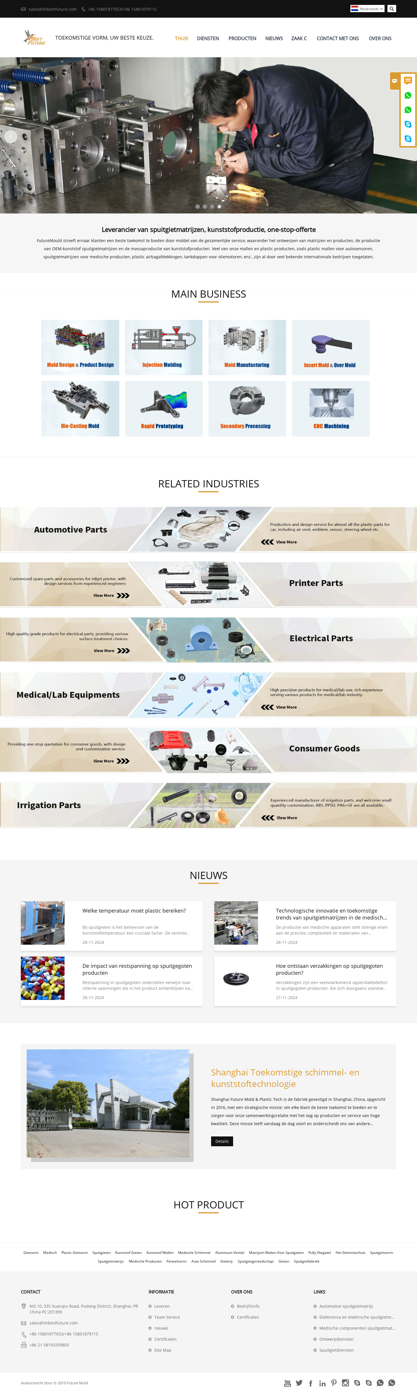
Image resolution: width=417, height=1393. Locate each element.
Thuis (181, 38)
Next (406, 136)
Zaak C (299, 38)
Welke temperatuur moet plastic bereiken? (134, 910)
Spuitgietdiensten (336, 1350)
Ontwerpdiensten (336, 1339)
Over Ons (380, 38)
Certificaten (165, 1339)
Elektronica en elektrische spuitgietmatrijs (360, 1317)
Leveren (162, 1306)
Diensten (208, 38)
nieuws (161, 1328)
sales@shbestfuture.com (53, 9)
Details (222, 1141)
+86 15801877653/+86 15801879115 (122, 9)
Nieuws (274, 38)
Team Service (167, 1317)
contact (30, 1292)
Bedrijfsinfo (248, 1306)
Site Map (162, 1350)
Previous (10, 136)
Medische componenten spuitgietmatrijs (358, 1328)
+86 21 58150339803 (49, 1345)
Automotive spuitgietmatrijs (346, 1306)
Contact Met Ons (338, 38)
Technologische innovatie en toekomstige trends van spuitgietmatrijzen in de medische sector (331, 917)
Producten (242, 38)
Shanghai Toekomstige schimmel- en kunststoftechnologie (285, 1078)
